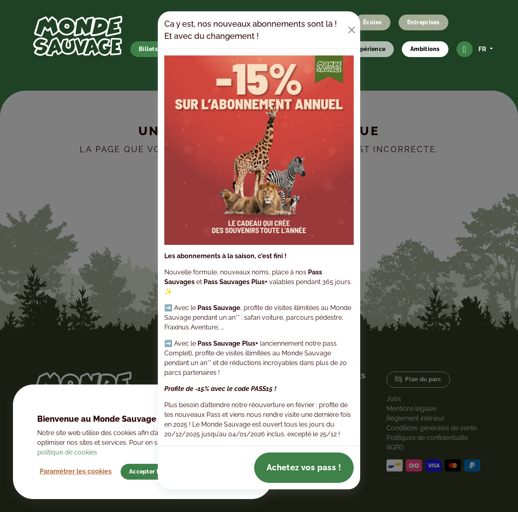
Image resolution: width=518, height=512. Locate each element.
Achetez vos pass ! (304, 467)
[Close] (351, 29)
